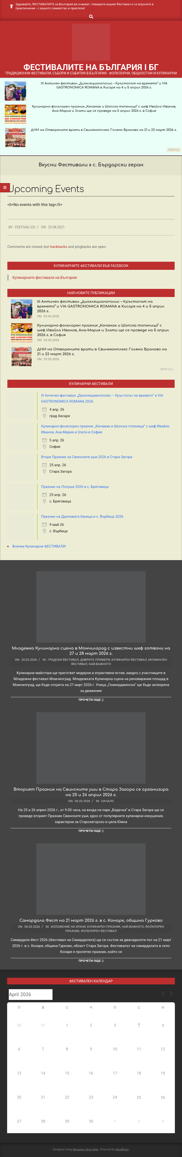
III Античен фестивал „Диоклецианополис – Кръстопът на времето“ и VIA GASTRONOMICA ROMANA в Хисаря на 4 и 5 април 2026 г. (100, 306)
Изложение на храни (68, 926)
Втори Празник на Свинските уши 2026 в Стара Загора (86, 457)
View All (174, 149)
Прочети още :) (91, 699)
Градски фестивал (63, 659)
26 (163, 1097)
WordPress (122, 1149)
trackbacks (58, 247)
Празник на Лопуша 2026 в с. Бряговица (75, 487)
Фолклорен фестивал (99, 931)
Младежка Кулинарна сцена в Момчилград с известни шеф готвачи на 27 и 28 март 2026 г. (91, 651)
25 (139, 1097)
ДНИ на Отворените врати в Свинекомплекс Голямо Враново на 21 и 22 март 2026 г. (104, 130)
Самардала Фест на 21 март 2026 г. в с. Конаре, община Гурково (91, 920)
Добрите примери (95, 659)
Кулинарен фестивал (129, 659)
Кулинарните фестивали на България (44, 277)
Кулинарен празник (103, 926)
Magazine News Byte (85, 1149)
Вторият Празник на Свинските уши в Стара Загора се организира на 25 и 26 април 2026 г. (91, 792)
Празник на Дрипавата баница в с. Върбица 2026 (82, 516)
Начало (107, 801)
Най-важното (100, 664)
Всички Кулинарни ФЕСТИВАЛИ (39, 546)
